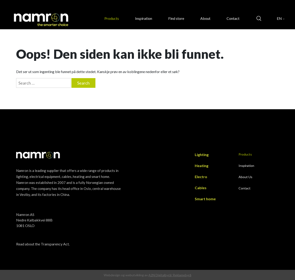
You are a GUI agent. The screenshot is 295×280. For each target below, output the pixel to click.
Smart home (205, 199)
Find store (176, 18)
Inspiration (143, 18)
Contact (233, 18)
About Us (245, 177)
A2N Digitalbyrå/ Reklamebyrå (169, 275)
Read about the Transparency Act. (43, 244)
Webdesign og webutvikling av (126, 275)
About (205, 18)
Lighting (202, 154)
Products (111, 18)
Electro (201, 176)
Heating (201, 165)
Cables (200, 188)
